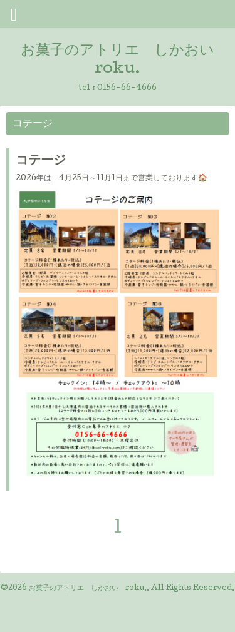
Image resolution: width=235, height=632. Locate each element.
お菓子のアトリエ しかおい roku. (88, 589)
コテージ (41, 161)
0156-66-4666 (127, 88)
